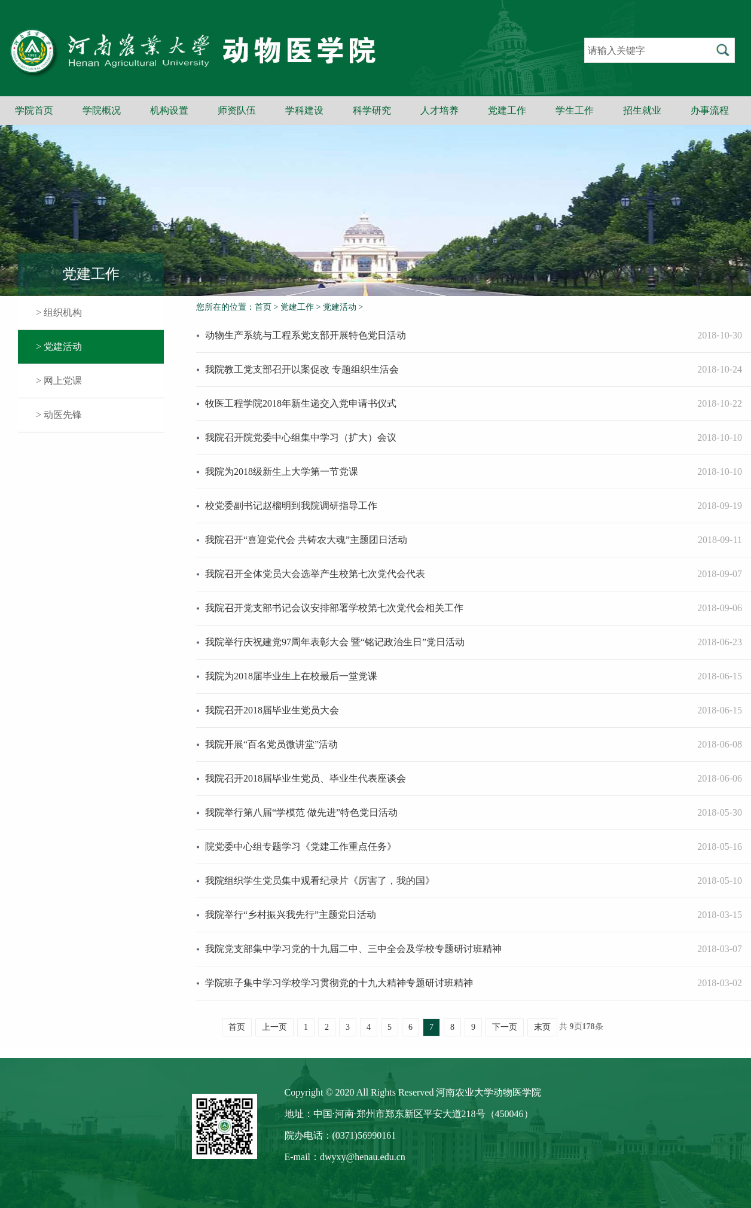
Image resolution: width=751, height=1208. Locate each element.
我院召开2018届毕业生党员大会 (272, 710)
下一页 (504, 1027)
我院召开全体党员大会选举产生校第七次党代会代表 (315, 574)
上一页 (274, 1027)
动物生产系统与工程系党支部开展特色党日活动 (305, 335)
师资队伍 (237, 110)
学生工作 (574, 110)
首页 (263, 307)
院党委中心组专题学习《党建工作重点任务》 (300, 846)
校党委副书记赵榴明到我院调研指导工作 (291, 506)
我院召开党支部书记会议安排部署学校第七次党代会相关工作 (334, 608)
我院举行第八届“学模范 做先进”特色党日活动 (301, 812)
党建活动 (339, 307)
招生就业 (642, 110)
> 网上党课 (59, 381)
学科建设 (304, 110)
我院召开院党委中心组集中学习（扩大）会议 (300, 437)
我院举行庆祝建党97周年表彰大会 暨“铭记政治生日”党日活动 (335, 642)
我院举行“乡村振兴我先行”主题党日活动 (290, 915)
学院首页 (34, 110)
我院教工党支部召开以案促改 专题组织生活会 (302, 369)
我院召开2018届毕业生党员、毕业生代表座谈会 (305, 778)
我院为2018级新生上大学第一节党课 (281, 471)
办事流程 (710, 110)
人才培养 (439, 110)
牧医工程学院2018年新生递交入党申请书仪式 (300, 403)
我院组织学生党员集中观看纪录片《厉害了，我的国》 (320, 881)
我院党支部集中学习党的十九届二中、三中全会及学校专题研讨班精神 (353, 949)
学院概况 (102, 110)
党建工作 (507, 110)
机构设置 (169, 110)
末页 (542, 1027)
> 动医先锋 (59, 415)
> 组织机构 (59, 312)
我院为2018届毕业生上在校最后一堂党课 (291, 676)
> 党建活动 (59, 346)
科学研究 (372, 110)
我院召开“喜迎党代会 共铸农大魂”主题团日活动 (306, 540)
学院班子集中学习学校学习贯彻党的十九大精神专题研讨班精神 (339, 983)
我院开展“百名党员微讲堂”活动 (271, 744)
